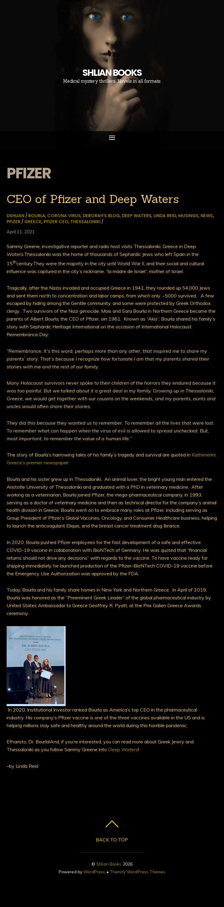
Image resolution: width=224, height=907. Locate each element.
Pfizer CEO (56, 222)
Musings (188, 216)
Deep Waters (136, 216)
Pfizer (13, 222)
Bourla (36, 216)
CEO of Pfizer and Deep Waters (93, 198)
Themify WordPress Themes (137, 871)
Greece (33, 222)
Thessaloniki (85, 222)
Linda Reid (165, 216)
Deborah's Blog (101, 216)
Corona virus (64, 216)
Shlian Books (109, 863)
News (207, 216)
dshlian (15, 216)
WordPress (94, 871)
